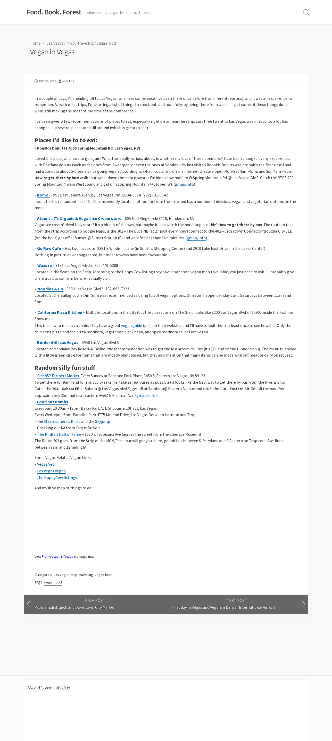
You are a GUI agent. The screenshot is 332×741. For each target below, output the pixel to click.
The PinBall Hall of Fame (59, 447)
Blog (274, 12)
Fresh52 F (45, 388)
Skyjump (103, 434)
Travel (290, 12)
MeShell (70, 81)
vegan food (106, 42)
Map (71, 42)
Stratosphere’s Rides (62, 434)
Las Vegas (54, 42)
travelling (86, 42)
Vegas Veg (46, 478)
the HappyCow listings (57, 491)
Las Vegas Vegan (51, 485)
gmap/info (198, 187)
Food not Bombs (52, 414)
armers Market (67, 388)
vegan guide (132, 330)
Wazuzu (45, 269)
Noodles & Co (50, 293)
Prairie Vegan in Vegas (57, 571)
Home (35, 42)
